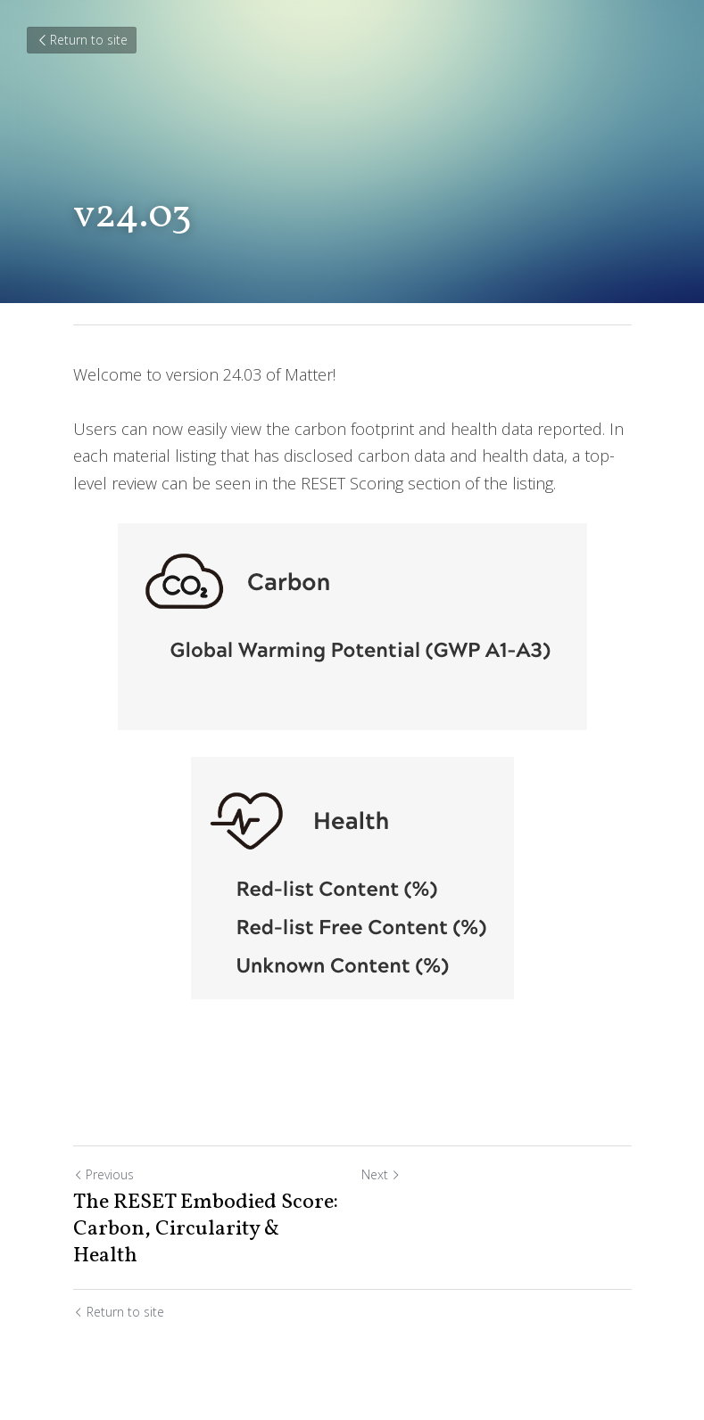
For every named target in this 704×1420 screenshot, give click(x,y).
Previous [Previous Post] (103, 1174)
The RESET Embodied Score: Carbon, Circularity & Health (205, 1229)
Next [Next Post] (381, 1174)
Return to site (82, 39)
